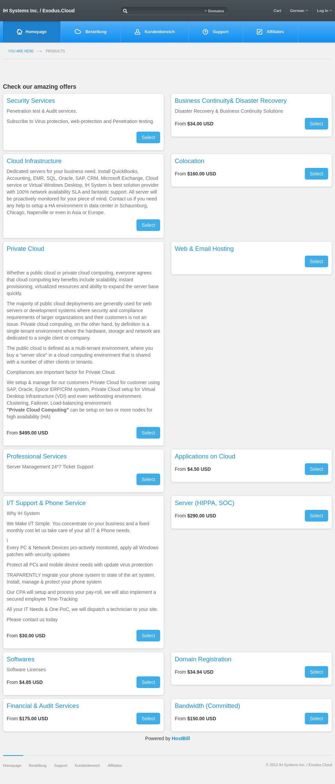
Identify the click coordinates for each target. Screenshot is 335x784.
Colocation (189, 161)
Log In (324, 11)
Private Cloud (25, 248)
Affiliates (270, 32)
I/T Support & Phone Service (46, 503)
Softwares (21, 659)
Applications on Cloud (205, 456)
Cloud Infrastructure (34, 161)
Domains (214, 11)
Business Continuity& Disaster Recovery (231, 100)
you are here (21, 51)
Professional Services (37, 456)
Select (148, 137)
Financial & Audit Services (43, 705)
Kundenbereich (155, 32)
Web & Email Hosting (204, 248)
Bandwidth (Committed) (207, 705)
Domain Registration (203, 659)
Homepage (32, 32)
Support (215, 32)
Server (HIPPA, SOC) (205, 503)
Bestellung (91, 31)
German (299, 11)
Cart (277, 11)
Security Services (31, 100)
